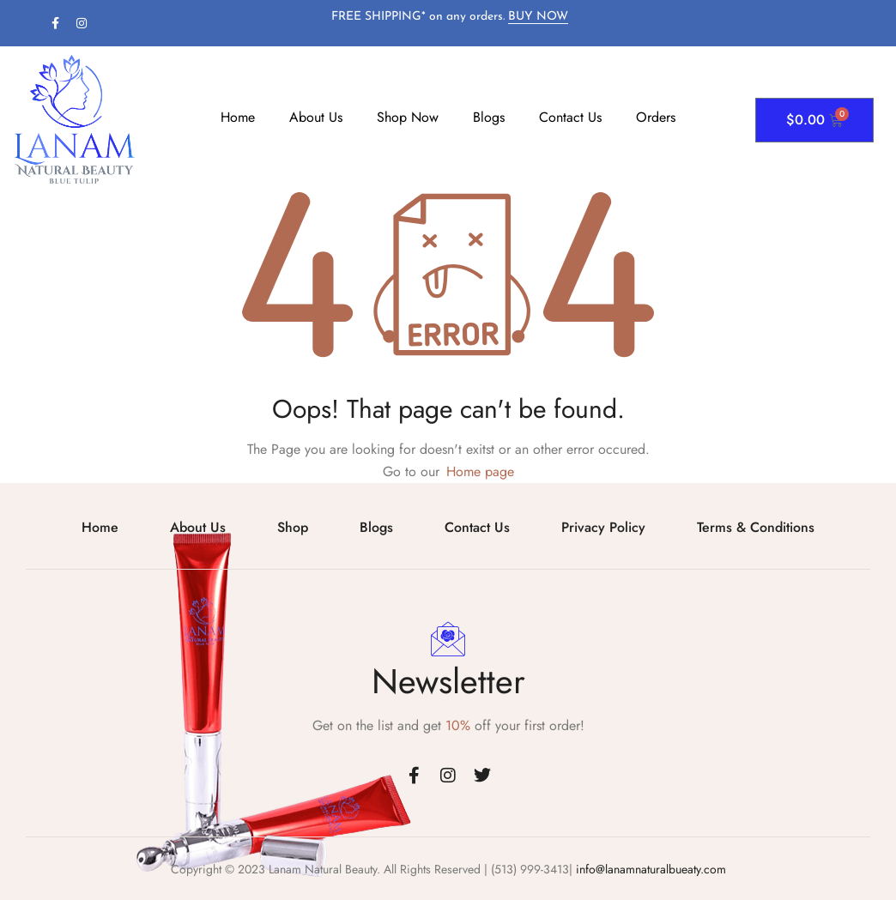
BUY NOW (538, 16)
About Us (315, 117)
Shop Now (408, 117)
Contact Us (570, 117)
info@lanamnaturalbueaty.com (649, 869)
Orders (655, 117)
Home (238, 117)
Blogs (489, 117)
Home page (480, 471)
